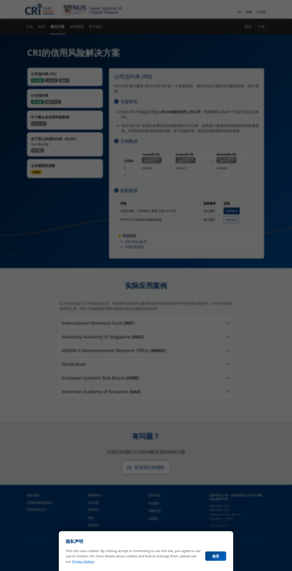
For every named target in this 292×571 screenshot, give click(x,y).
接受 (215, 556)
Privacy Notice (83, 561)
